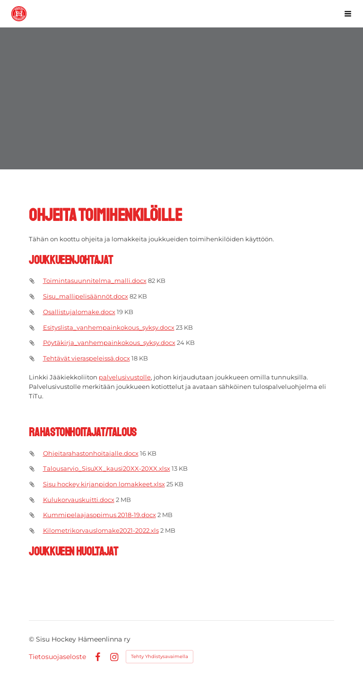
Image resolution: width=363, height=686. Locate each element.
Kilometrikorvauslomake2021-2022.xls (101, 530)
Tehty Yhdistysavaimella (159, 656)
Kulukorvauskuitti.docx (78, 499)
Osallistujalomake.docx (79, 312)
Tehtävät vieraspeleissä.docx (86, 358)
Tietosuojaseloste (57, 656)
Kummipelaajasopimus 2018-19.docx (99, 515)
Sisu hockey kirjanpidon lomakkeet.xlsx (104, 484)
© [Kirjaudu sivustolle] (32, 639)
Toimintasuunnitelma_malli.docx (95, 280)
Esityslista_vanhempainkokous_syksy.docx (108, 327)
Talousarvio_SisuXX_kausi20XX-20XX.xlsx (106, 468)
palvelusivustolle (125, 377)
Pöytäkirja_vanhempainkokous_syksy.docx (109, 342)
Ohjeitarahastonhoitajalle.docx (90, 453)
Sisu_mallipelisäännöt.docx (85, 296)
